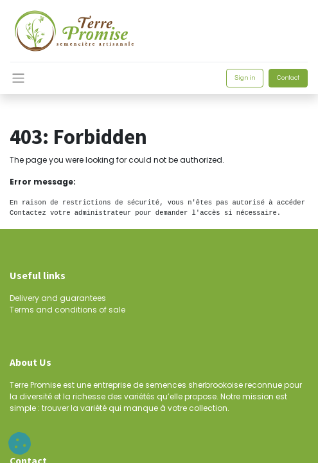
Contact (288, 78)
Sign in (244, 78)
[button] (19, 443)
